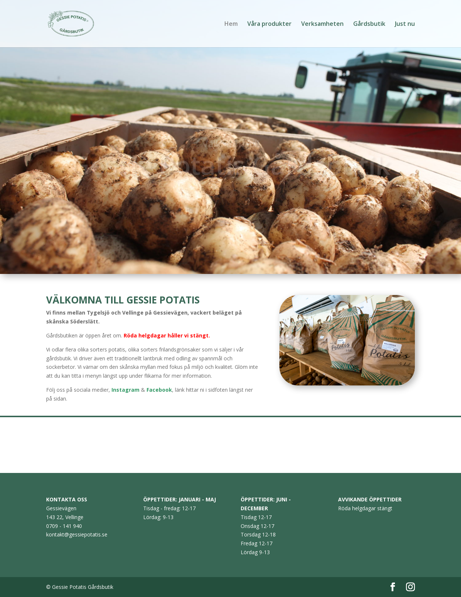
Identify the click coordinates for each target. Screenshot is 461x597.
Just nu (405, 24)
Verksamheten (322, 24)
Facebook (159, 389)
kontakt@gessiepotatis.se (76, 534)
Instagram (125, 389)
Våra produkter (269, 24)
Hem (231, 24)
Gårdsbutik (369, 24)
